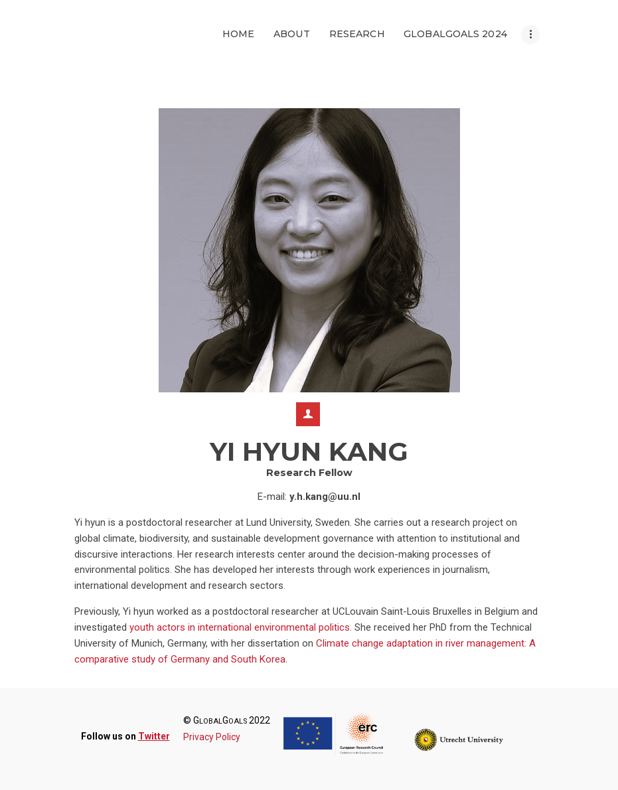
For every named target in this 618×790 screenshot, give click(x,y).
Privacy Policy (211, 737)
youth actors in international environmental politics (239, 627)
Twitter (154, 736)
